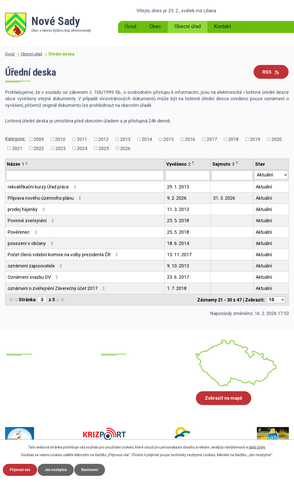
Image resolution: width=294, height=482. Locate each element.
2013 (125, 139)
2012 (103, 139)
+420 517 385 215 (43, 397)
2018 (233, 139)
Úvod (130, 26)
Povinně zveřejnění (32, 220)
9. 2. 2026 (176, 198)
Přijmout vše (20, 469)
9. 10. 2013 (178, 265)
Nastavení (91, 469)
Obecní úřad (187, 26)
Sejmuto (223, 164)
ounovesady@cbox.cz (141, 396)
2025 (104, 148)
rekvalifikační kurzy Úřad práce (43, 186)
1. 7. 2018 (176, 288)
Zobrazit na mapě (224, 398)
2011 (82, 139)
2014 (147, 139)
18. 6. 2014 (178, 243)
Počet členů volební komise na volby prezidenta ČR (64, 254)
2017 (212, 139)
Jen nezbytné (57, 469)
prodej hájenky (27, 209)
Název (15, 164)
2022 (39, 148)
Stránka (27, 299)
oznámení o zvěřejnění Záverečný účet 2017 (57, 288)
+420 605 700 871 (43, 403)
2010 (60, 139)
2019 (255, 139)
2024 (82, 148)
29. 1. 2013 (178, 186)
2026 (125, 148)
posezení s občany (31, 243)
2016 (190, 139)
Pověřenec (23, 232)
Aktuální (264, 186)
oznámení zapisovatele (36, 265)
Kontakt (222, 26)
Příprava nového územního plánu (45, 198)
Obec (155, 26)
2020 (276, 139)
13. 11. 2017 (179, 254)
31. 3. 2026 (224, 198)
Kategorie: (15, 138)
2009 (39, 139)
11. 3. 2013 (178, 209)
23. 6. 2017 (178, 277)
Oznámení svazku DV (34, 277)
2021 (17, 148)
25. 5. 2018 (178, 220)
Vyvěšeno (178, 164)
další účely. (257, 447)
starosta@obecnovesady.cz (147, 403)
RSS (271, 72)
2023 (60, 148)
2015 (168, 139)
